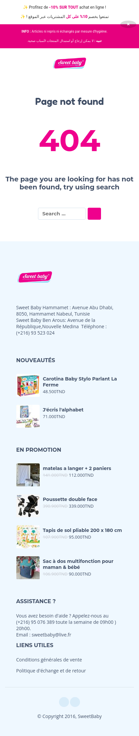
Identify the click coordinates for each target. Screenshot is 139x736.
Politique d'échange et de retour (51, 670)
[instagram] (75, 702)
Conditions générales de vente (49, 659)
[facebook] (64, 702)
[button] (11, 63)
